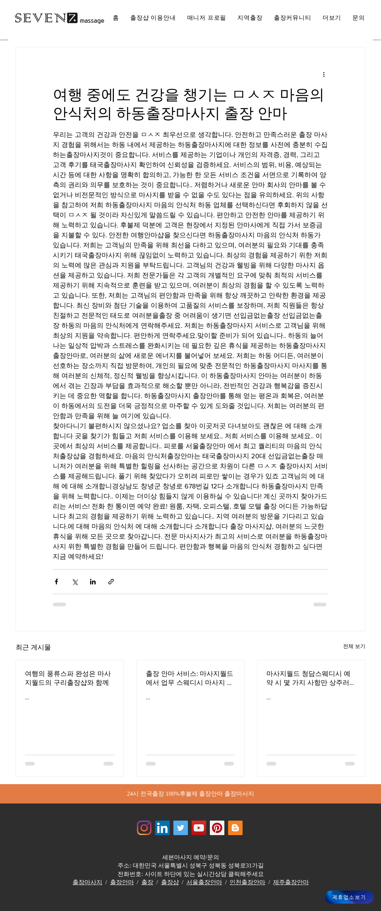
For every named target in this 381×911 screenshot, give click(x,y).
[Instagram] (144, 828)
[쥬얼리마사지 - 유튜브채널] (199, 828)
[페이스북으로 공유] (56, 581)
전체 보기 (354, 646)
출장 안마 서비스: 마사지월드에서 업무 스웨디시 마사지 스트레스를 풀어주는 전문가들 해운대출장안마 (190, 678)
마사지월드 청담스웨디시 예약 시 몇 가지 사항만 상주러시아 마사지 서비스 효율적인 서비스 (309, 678)
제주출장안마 (291, 882)
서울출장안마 (204, 882)
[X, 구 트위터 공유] (74, 581)
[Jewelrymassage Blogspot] (235, 828)
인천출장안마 (247, 882)
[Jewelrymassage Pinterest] (217, 828)
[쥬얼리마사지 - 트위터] (180, 828)
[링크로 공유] (111, 581)
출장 (147, 882)
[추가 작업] (323, 74)
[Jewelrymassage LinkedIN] (162, 828)
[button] (332, 18)
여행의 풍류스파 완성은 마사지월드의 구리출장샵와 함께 (68, 678)
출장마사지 (87, 882)
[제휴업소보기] (349, 897)
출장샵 (170, 882)
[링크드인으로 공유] (92, 581)
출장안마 (122, 882)
